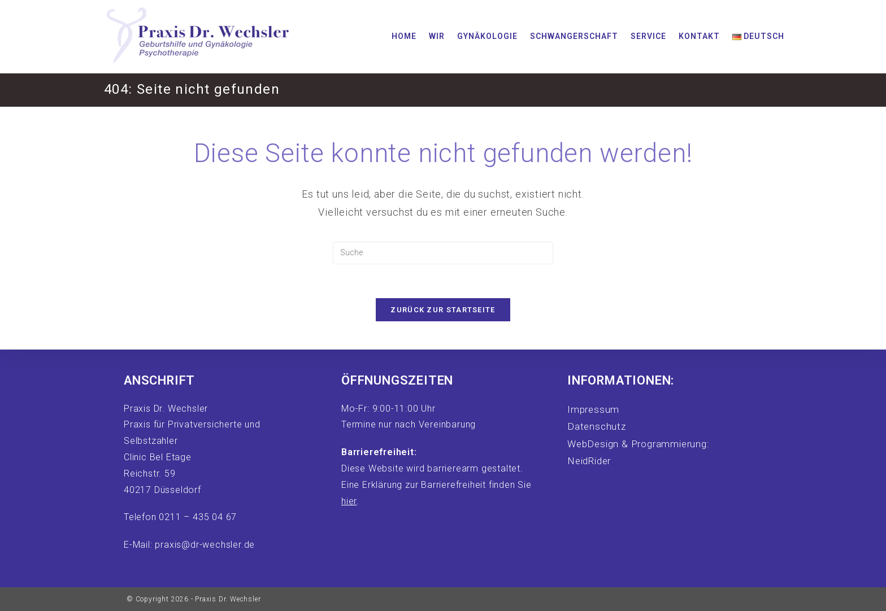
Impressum (593, 409)
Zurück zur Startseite (442, 310)
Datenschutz (596, 426)
